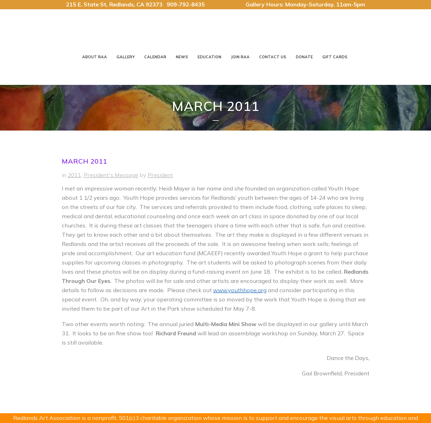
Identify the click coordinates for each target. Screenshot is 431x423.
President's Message (111, 174)
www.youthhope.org (240, 290)
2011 (74, 174)
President (160, 174)
